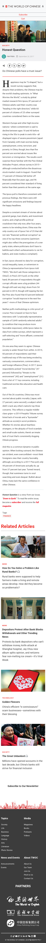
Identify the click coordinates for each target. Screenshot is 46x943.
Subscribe (23, 15)
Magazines (28, 824)
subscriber (16, 502)
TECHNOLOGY (8, 698)
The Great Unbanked (13, 756)
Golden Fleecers (11, 701)
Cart (23, 19)
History (4, 839)
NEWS (4, 564)
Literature (5, 846)
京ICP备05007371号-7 (33, 940)
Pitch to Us (28, 875)
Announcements (7, 864)
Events (4, 867)
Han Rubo (11, 56)
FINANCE (7, 516)
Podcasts (28, 832)
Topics (4, 818)
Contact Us (28, 878)
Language (5, 835)
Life (2, 828)
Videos (27, 835)
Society (4, 824)
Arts (3, 843)
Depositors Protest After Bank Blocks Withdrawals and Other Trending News (22, 633)
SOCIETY (6, 45)
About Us (28, 864)
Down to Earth (9, 498)
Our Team (28, 867)
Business (5, 832)
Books (26, 828)
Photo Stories (7, 850)
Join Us (27, 871)
